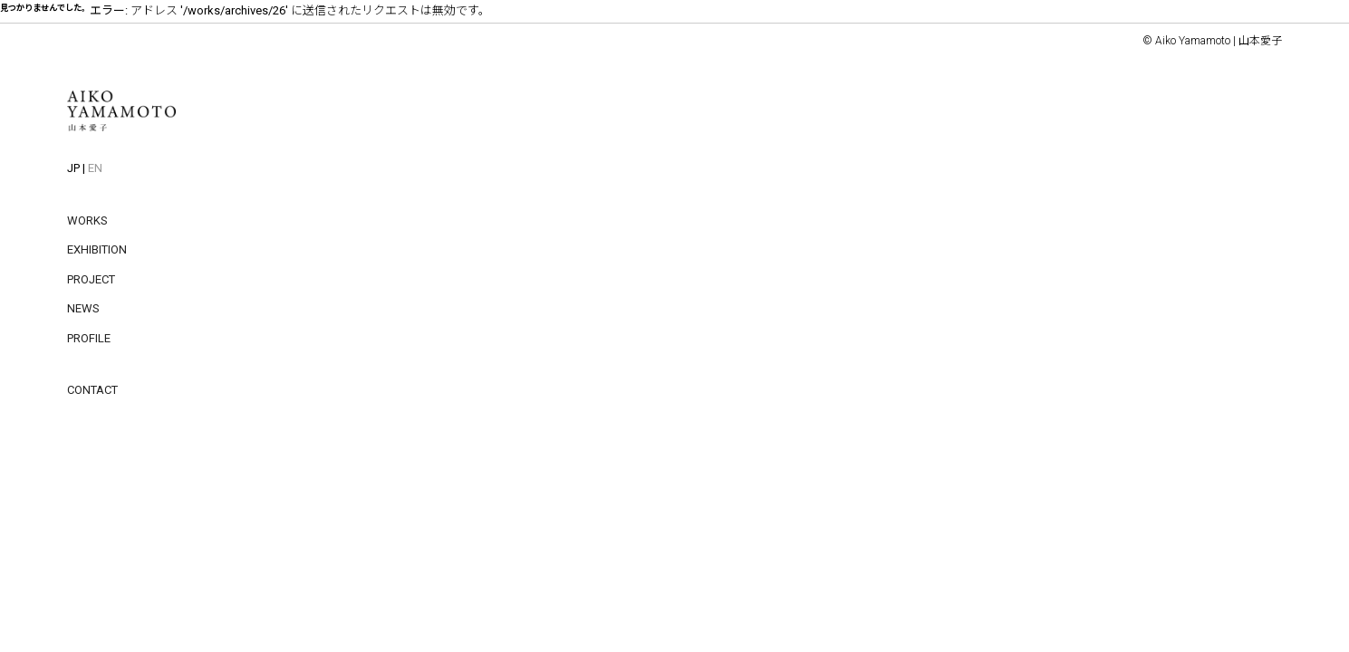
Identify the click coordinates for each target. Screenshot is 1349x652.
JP (73, 168)
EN (95, 168)
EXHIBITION (97, 249)
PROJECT (91, 279)
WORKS (87, 220)
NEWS (83, 308)
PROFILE (89, 338)
